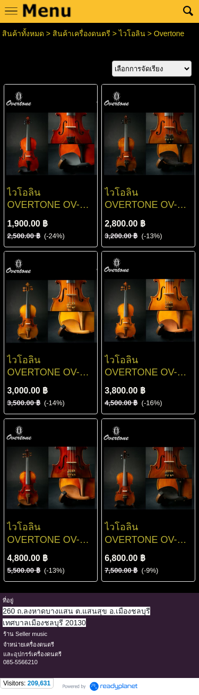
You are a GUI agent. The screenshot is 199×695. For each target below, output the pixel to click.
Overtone (169, 33)
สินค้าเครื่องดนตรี (81, 33)
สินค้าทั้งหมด (23, 33)
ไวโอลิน (132, 33)
